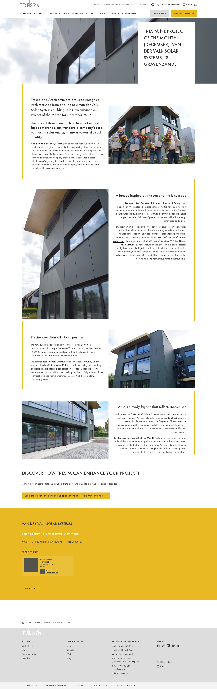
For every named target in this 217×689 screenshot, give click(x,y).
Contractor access (101, 685)
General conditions (29, 685)
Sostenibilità (27, 645)
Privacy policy (80, 685)
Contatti (70, 650)
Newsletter (27, 658)
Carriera (71, 645)
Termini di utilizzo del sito (56, 685)
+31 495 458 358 (122, 665)
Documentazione (29, 654)
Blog (69, 658)
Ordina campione (184, 13)
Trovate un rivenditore (168, 4)
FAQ (69, 654)
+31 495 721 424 (122, 658)
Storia (24, 650)
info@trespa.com (121, 673)
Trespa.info (159, 13)
